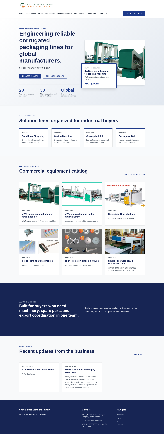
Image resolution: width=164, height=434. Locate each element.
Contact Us (102, 13)
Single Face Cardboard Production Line (120, 262)
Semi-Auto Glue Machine (121, 214)
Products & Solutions (46, 13)
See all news (136, 354)
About (119, 421)
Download (92, 13)
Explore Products (55, 76)
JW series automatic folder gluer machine (79, 215)
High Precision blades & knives (82, 261)
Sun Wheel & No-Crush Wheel (38, 369)
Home (21, 13)
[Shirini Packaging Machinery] (36, 5)
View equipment (92, 84)
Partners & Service (64, 13)
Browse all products (132, 174)
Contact (120, 425)
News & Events (79, 13)
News (119, 418)
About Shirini (31, 13)
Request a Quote (134, 13)
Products (120, 415)
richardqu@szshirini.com (92, 420)
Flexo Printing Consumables (37, 261)
